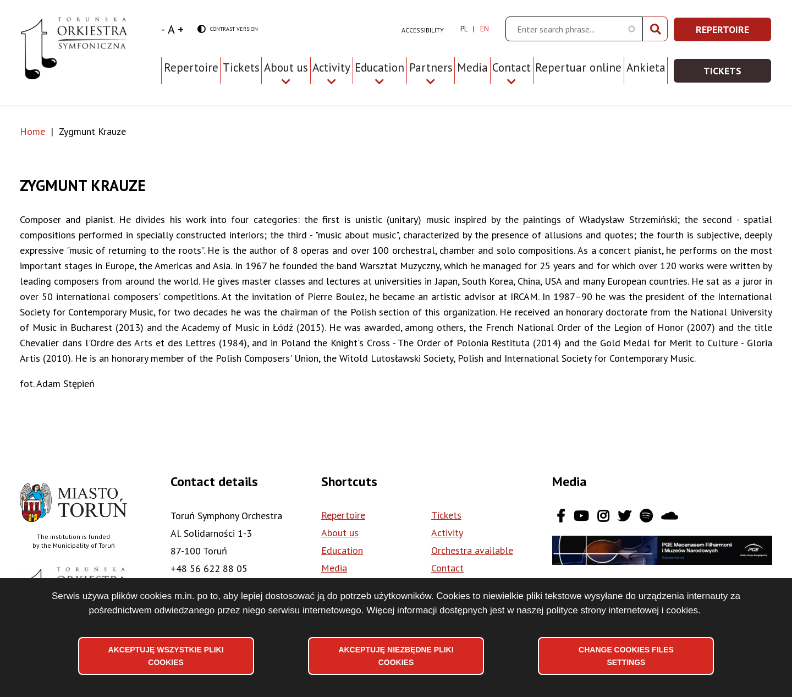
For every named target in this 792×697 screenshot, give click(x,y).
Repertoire (191, 67)
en (484, 29)
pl (464, 29)
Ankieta (646, 67)
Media (472, 67)
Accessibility (423, 30)
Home (32, 131)
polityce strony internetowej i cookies (622, 610)
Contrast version (227, 29)
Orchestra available (472, 550)
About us (340, 532)
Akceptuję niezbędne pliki (395, 655)
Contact (447, 568)
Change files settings (626, 655)
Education (342, 550)
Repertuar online (578, 67)
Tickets (241, 67)
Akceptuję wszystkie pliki (166, 655)
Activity (447, 532)
